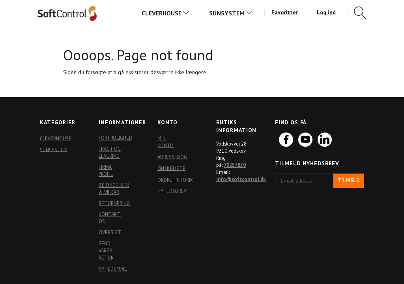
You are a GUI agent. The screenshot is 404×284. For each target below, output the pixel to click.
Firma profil (106, 170)
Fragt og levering (110, 152)
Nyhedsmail (112, 268)
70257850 (235, 165)
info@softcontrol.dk (241, 179)
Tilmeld (349, 180)
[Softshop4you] (67, 13)
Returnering (112, 203)
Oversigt (110, 232)
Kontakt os (110, 217)
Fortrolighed (112, 138)
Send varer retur (106, 250)
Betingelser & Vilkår (112, 188)
